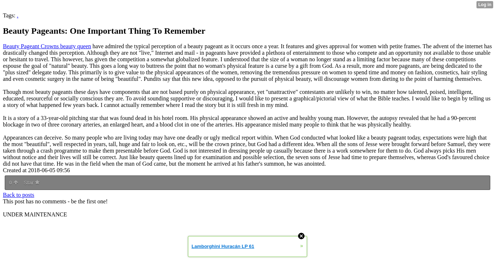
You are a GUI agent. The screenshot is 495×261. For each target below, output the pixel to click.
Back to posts (18, 195)
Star (32, 183)
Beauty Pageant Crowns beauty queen (47, 46)
